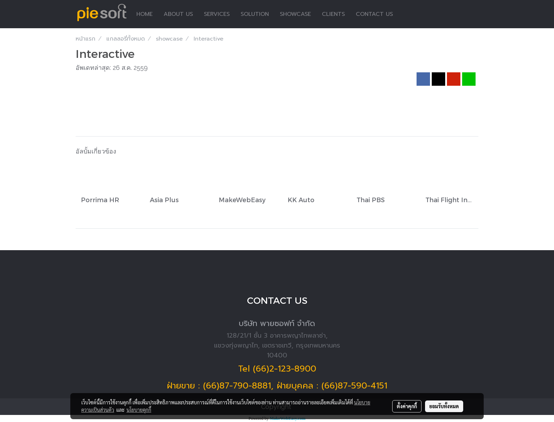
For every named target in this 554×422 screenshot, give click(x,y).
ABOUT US (178, 14)
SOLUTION (255, 14)
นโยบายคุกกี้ (138, 409)
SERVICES (217, 14)
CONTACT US (374, 14)
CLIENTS (333, 14)
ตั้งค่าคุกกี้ (407, 406)
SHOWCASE (295, 14)
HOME (144, 14)
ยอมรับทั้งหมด (444, 406)
